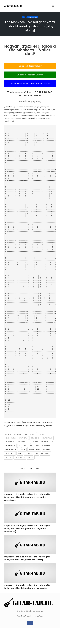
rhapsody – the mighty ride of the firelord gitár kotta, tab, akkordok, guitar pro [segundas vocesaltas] (27, 528)
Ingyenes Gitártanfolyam (30, 66)
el (26, 434)
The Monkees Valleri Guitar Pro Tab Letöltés (30, 83)
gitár (32, 434)
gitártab (35, 442)
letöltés (28, 454)
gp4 (31, 446)
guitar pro (46, 446)
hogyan (22, 450)
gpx (37, 446)
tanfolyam (45, 454)
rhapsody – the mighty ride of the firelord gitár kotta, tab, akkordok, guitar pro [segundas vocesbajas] (27, 497)
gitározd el (9, 442)
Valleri (30, 458)
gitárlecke (35, 438)
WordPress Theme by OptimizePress (30, 616)
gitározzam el (22, 442)
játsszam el (9, 454)
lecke (20, 454)
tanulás (8, 458)
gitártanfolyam (47, 442)
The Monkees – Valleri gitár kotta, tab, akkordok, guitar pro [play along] (30, 26)
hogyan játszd (34, 450)
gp (19, 446)
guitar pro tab (10, 450)
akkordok (18, 434)
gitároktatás (47, 438)
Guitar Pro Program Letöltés (30, 74)
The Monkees (32, 17)
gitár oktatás (10, 438)
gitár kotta (42, 434)
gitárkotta (23, 438)
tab (36, 454)
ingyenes (46, 450)
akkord (8, 434)
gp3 (25, 446)
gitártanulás (10, 446)
